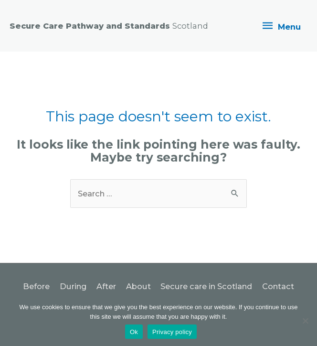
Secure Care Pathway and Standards (109, 26)
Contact (278, 286)
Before (36, 286)
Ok (134, 331)
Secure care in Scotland (206, 286)
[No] (305, 320)
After (106, 286)
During (73, 286)
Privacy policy (172, 331)
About (138, 286)
